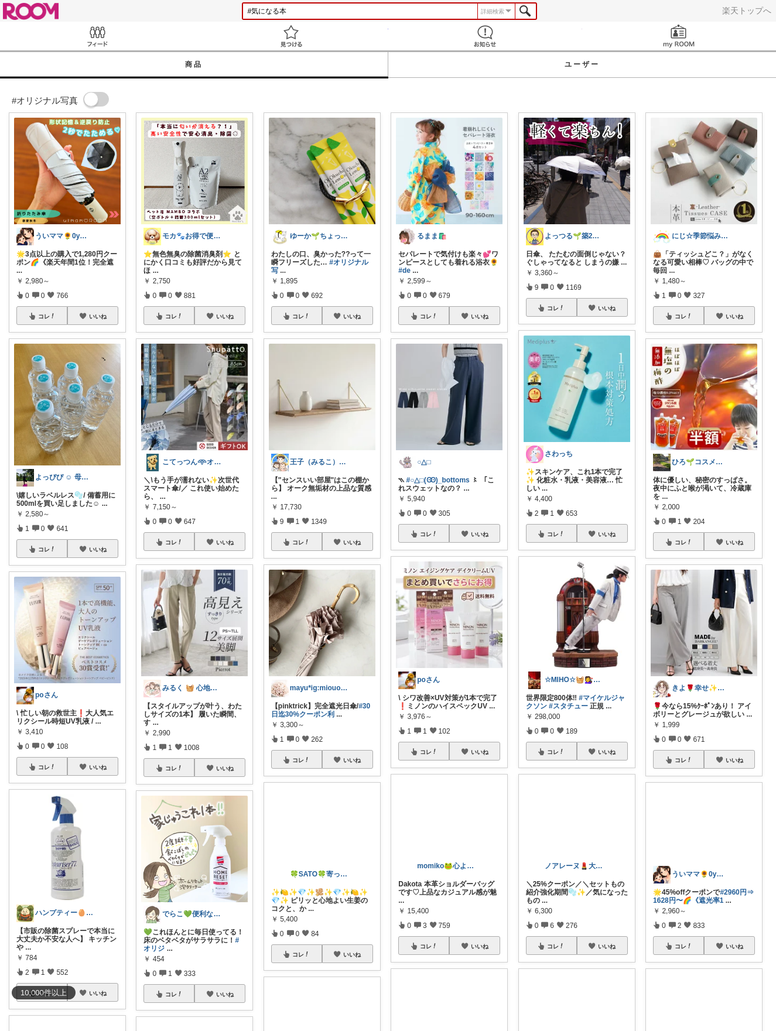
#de (404, 270)
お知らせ (485, 36)
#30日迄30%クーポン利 (320, 710)
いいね (98, 316)
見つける (291, 36)
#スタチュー (568, 706)
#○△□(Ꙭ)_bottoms (438, 480)
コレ (47, 316)
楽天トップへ (746, 10)
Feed (97, 36)
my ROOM (679, 36)
